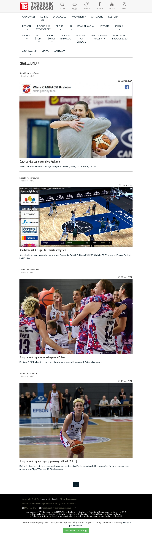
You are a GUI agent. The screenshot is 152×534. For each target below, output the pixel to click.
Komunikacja (85, 26)
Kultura (71, 512)
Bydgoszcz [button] (59, 18)
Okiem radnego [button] (65, 38)
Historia (51, 514)
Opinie (71, 514)
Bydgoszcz (31, 512)
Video (45, 51)
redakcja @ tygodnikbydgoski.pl (55, 508)
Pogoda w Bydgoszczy (43, 28)
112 (124, 512)
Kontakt (59, 51)
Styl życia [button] (38, 38)
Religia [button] (118, 27)
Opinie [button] (26, 37)
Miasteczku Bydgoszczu (120, 37)
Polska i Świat (97, 514)
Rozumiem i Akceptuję (76, 530)
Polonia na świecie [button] (81, 40)
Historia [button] (104, 27)
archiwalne (106, 516)
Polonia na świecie (40, 516)
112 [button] (70, 27)
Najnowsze (28, 16)
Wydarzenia (78, 16)
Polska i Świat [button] (50, 38)
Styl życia (82, 514)
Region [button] (26, 27)
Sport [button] (59, 27)
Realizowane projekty (99, 37)
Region (82, 512)
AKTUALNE (97, 16)
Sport (115, 512)
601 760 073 (29, 508)
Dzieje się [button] (44, 18)
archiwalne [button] (29, 52)
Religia (62, 514)
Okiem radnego (114, 514)
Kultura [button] (113, 18)
